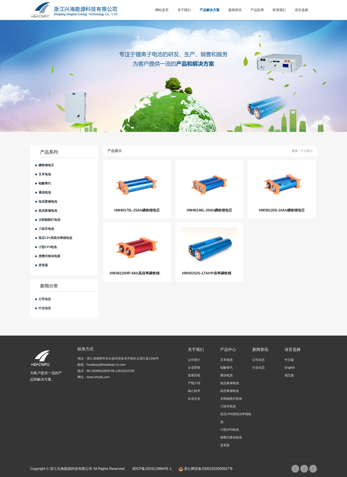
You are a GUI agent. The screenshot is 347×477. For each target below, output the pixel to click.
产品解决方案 (210, 10)
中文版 (289, 360)
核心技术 (194, 391)
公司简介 (194, 360)
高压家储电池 (48, 210)
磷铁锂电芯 (46, 165)
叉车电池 (45, 174)
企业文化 (194, 398)
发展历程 (194, 375)
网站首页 (162, 10)
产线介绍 (194, 383)
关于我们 (184, 10)
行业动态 (45, 308)
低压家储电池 (48, 201)
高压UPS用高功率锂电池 (55, 238)
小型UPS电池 (48, 247)
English (290, 367)
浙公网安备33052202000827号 (206, 469)
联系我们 (279, 10)
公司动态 (45, 299)
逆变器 (43, 265)
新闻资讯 (235, 10)
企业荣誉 (194, 367)
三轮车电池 (46, 229)
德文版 (289, 375)
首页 (295, 150)
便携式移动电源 (49, 256)
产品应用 (257, 10)
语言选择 (301, 10)
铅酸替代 (45, 183)
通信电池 (45, 192)
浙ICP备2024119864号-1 (152, 469)
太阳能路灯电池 (49, 219)
